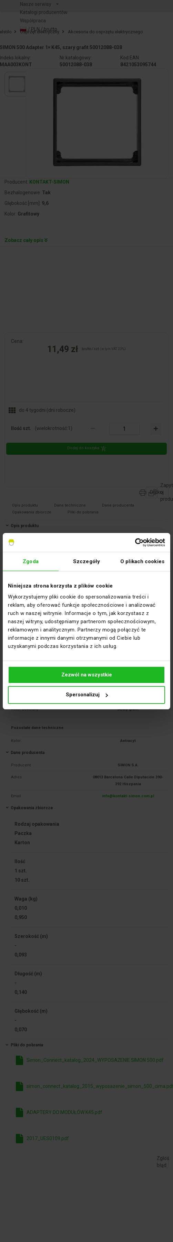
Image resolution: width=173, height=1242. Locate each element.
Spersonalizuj (87, 695)
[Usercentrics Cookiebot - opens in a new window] (135, 542)
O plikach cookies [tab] (142, 561)
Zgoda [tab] (31, 561)
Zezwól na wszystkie (86, 675)
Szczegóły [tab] (86, 561)
